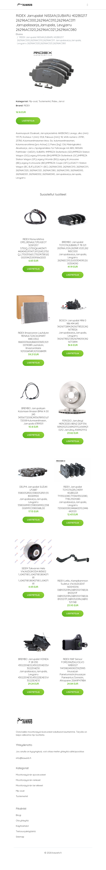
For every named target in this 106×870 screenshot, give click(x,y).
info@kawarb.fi (23, 758)
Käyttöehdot (22, 826)
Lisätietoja (28, 120)
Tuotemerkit (45, 101)
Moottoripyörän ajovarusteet (31, 774)
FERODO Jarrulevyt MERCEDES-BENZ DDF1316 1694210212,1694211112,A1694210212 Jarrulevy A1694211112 (72, 425)
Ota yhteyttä (22, 820)
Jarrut (61, 101)
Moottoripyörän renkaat (28, 780)
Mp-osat (33, 101)
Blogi (18, 815)
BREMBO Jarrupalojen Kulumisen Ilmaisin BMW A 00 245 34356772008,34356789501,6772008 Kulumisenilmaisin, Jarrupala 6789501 (33, 416)
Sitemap (20, 836)
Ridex (54, 101)
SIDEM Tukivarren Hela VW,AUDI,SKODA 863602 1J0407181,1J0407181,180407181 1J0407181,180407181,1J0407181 (33, 576)
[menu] (87, 5)
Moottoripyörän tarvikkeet (29, 785)
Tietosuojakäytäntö (26, 831)
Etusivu (19, 34)
